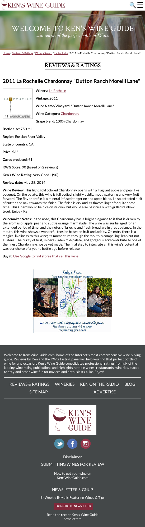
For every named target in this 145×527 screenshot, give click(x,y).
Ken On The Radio (99, 384)
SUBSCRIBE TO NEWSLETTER (73, 505)
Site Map (38, 391)
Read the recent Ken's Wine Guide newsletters (73, 516)
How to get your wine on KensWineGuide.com (72, 475)
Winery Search (43, 53)
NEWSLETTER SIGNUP (72, 489)
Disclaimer (72, 456)
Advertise (104, 391)
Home (6, 53)
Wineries (64, 384)
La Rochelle (61, 53)
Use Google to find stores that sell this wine (45, 256)
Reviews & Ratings (22, 53)
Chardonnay (70, 113)
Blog (129, 384)
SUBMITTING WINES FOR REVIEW (72, 464)
